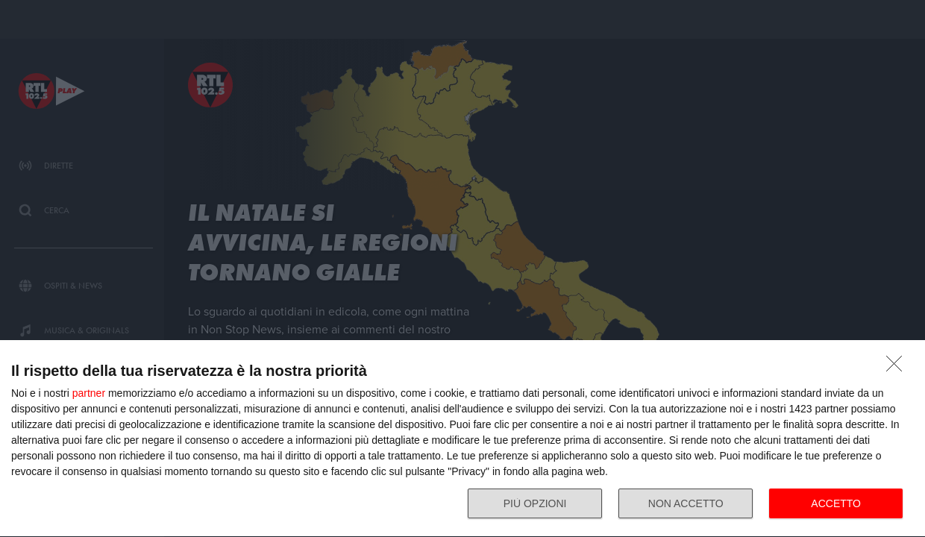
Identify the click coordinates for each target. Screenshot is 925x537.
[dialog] (462, 439)
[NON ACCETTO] (898, 368)
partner (88, 393)
